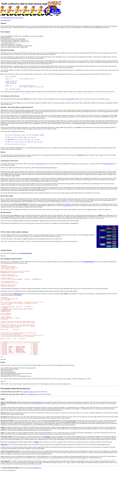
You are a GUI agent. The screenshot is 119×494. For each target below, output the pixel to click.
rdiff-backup (4, 466)
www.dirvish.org (39, 169)
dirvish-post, (18, 303)
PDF (42, 413)
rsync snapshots (11, 463)
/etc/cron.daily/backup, (88, 267)
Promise (49, 442)
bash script (60, 386)
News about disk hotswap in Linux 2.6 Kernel (12, 17)
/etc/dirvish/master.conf (26, 258)
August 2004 (71, 101)
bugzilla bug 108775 (69, 210)
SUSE (40, 212)
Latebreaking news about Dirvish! (9, 166)
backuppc (47, 458)
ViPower (86, 26)
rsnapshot (36, 463)
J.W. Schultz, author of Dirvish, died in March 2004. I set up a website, (18, 169)
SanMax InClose (38, 423)
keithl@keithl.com (108, 169)
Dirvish (81, 160)
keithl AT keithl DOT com (34, 489)
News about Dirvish (5, 20)
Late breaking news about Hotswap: (10, 98)
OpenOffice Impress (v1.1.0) (30, 413)
